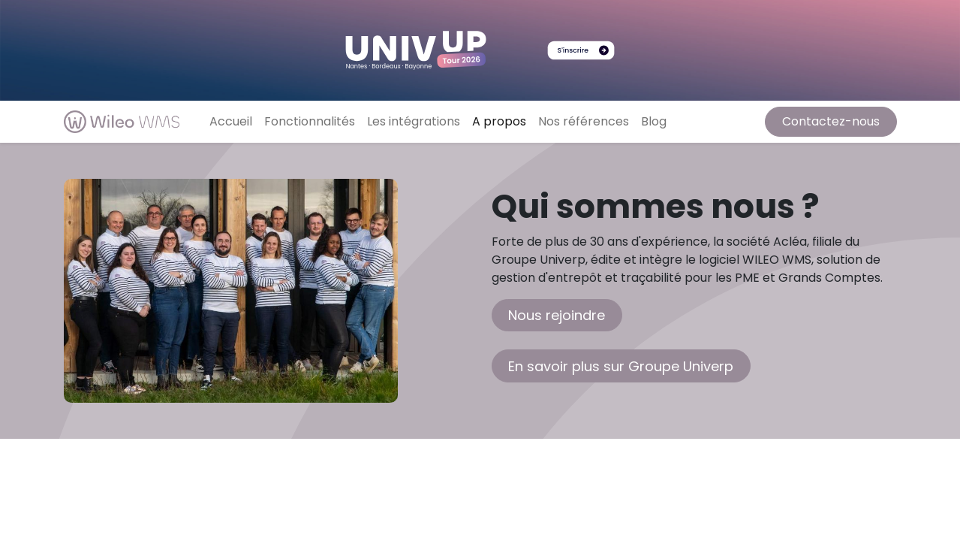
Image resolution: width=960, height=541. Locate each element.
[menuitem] (230, 122)
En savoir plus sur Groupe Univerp (620, 366)
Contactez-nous (831, 121)
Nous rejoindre (556, 315)
